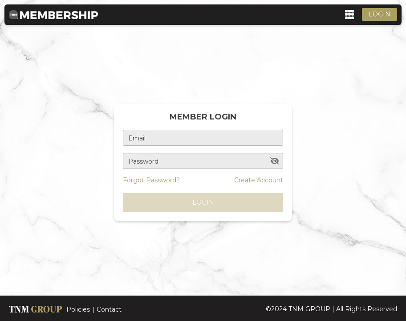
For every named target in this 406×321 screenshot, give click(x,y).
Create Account (258, 180)
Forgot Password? (151, 180)
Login (379, 14)
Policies (78, 309)
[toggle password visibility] (275, 161)
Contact (109, 309)
